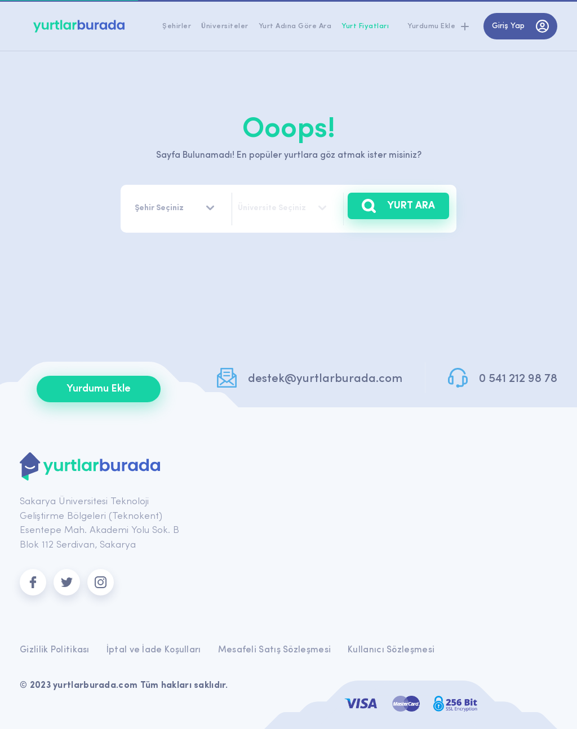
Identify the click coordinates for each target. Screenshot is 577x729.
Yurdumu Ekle (98, 389)
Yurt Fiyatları (365, 26)
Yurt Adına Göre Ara (295, 26)
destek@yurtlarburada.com (325, 379)
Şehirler (176, 26)
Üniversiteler (224, 26)
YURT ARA (398, 206)
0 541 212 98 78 (518, 379)
